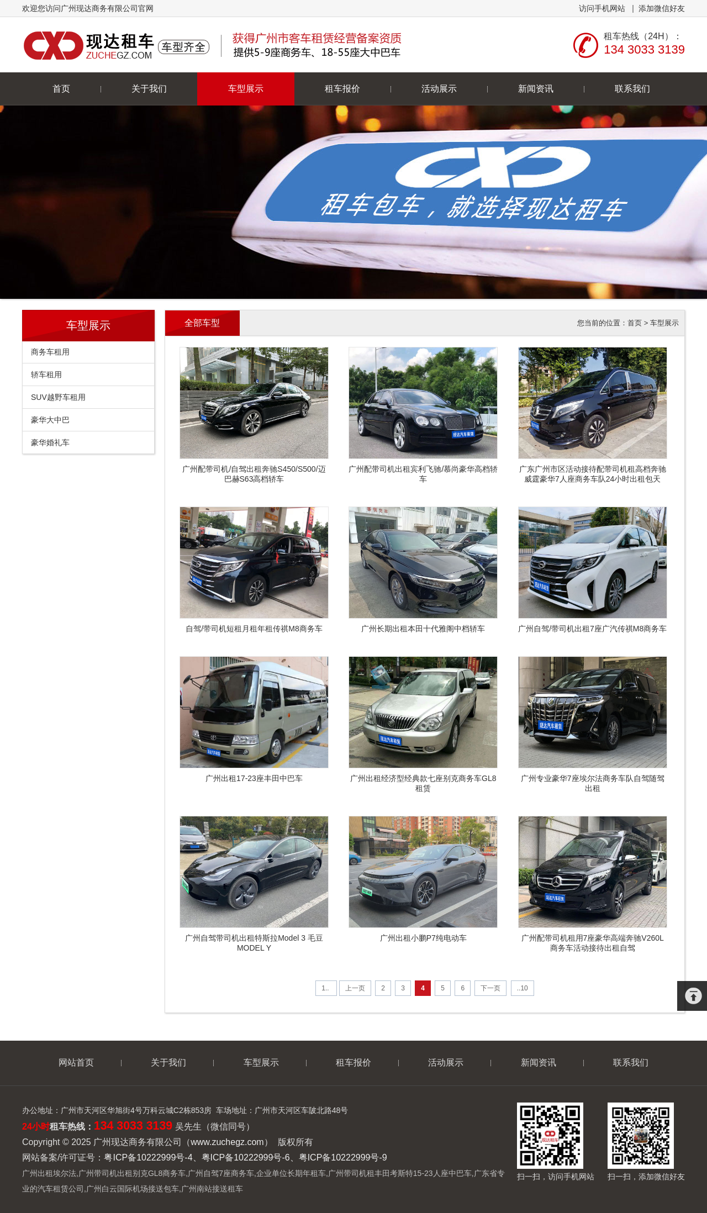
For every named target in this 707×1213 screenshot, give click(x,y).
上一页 (355, 988)
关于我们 (149, 88)
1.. (326, 988)
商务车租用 (50, 351)
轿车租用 (46, 374)
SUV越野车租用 (58, 397)
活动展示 (439, 88)
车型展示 (245, 88)
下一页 (490, 988)
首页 (61, 88)
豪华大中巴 (50, 419)
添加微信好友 (662, 8)
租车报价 (342, 88)
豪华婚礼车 (50, 442)
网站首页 (76, 1062)
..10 (522, 988)
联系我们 (632, 88)
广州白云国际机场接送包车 (132, 1188)
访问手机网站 (602, 8)
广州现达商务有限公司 (214, 44)
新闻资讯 (535, 88)
